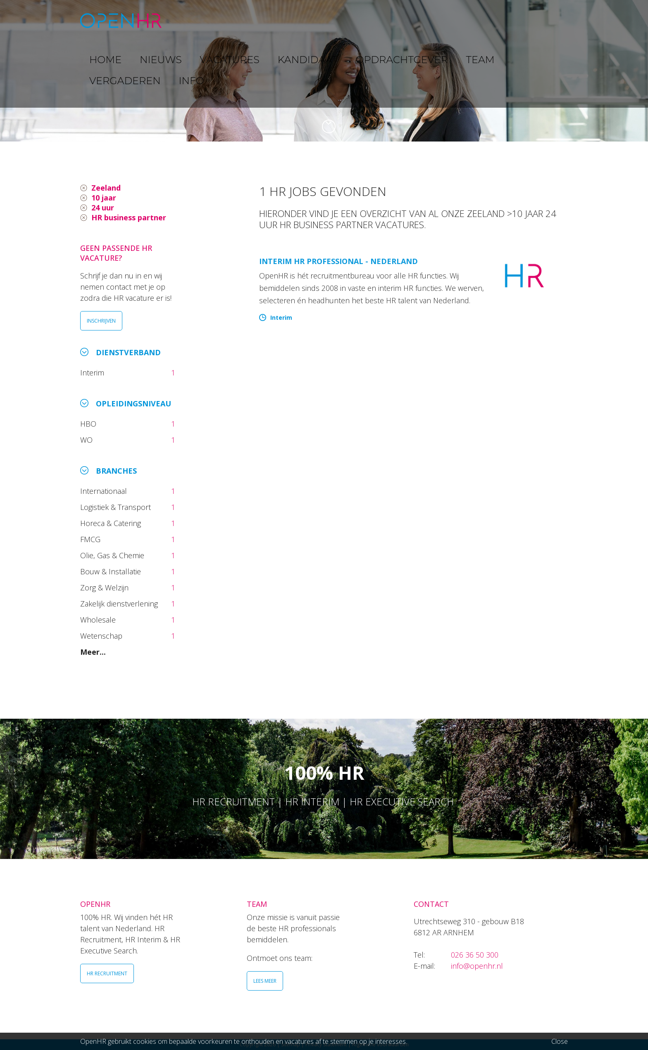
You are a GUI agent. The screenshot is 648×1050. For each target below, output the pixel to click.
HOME (191, 20)
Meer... (93, 652)
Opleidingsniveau (133, 403)
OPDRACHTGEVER (394, 20)
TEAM (447, 20)
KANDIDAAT (330, 20)
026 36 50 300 (474, 955)
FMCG (91, 539)
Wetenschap (103, 636)
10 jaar (103, 198)
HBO (89, 424)
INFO (540, 20)
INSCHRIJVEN (101, 320)
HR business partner (128, 217)
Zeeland (106, 188)
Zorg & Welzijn (105, 587)
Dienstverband (128, 352)
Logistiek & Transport (116, 507)
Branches (116, 471)
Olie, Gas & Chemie (113, 555)
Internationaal (104, 491)
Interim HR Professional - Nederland (338, 261)
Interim (94, 373)
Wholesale (99, 620)
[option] (324, 71)
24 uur (102, 207)
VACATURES (277, 20)
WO (87, 440)
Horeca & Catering (111, 523)
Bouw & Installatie (111, 571)
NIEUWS (229, 20)
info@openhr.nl (477, 966)
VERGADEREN (495, 20)
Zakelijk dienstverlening (120, 604)
